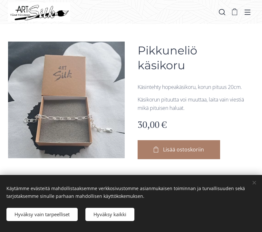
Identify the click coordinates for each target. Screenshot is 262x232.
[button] (222, 12)
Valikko (247, 12)
